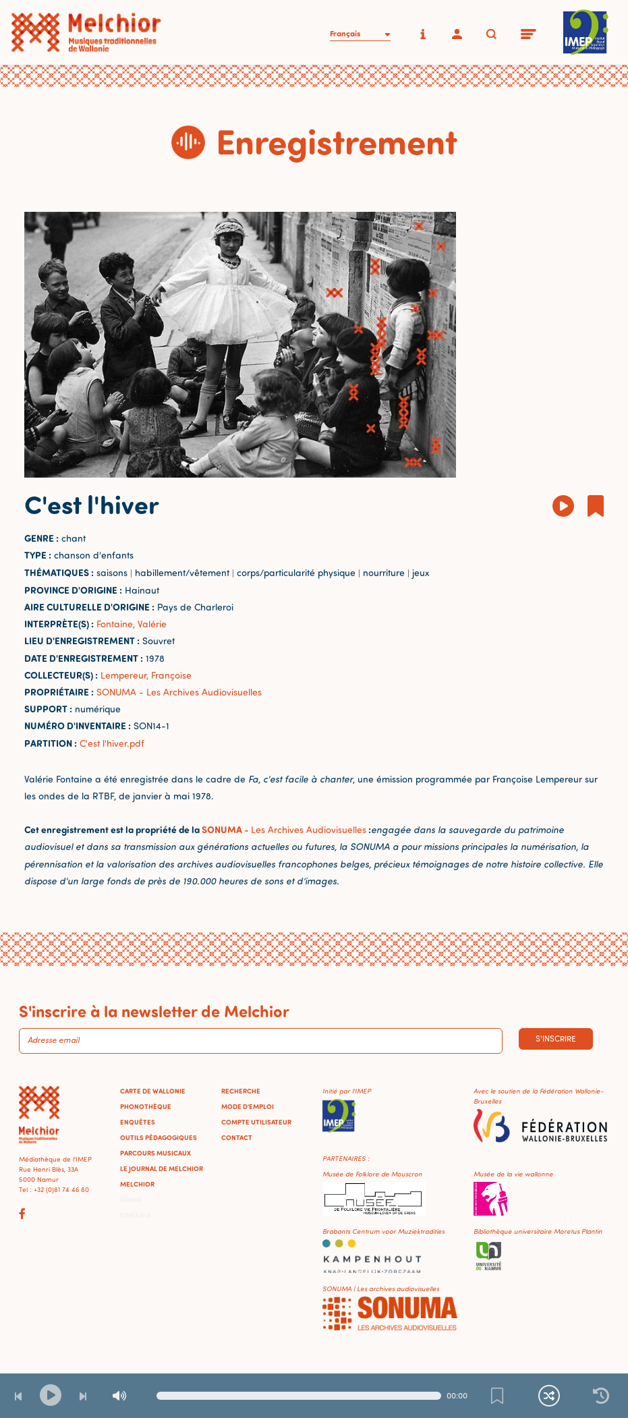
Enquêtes (137, 1122)
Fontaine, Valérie (131, 623)
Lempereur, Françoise (146, 675)
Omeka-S (135, 1215)
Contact (236, 1137)
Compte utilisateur (256, 1122)
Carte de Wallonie (152, 1091)
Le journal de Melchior (161, 1168)
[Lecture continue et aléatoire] (549, 1395)
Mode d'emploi (247, 1106)
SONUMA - (226, 829)
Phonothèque (145, 1106)
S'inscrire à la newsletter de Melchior (154, 1010)
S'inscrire (556, 1038)
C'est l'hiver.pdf (112, 743)
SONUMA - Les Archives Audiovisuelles (179, 692)
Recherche (240, 1091)
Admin (131, 1199)
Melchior (137, 1184)
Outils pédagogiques (158, 1137)
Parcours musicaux (155, 1153)
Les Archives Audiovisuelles (308, 829)
